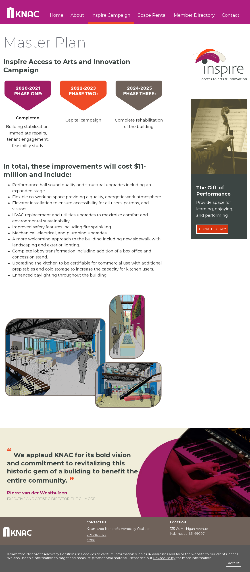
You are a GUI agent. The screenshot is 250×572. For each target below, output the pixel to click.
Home (56, 15)
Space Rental (152, 15)
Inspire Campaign (110, 15)
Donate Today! (212, 229)
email (91, 540)
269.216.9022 (96, 535)
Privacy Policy (164, 558)
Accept (234, 563)
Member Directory (194, 15)
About (77, 15)
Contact (231, 15)
